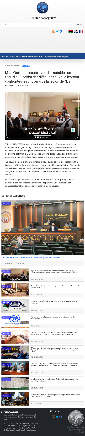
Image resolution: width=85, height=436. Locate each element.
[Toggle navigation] (7, 50)
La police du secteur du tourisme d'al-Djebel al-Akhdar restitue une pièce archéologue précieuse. (55, 380)
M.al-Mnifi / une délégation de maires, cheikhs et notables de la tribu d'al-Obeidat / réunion (55, 287)
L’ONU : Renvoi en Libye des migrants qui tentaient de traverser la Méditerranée (52, 318)
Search (79, 24)
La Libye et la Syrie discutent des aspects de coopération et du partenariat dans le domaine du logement (55, 395)
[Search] (38, 25)
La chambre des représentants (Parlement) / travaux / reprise (32, 257)
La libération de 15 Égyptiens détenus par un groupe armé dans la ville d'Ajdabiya (54, 302)
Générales (26, 66)
